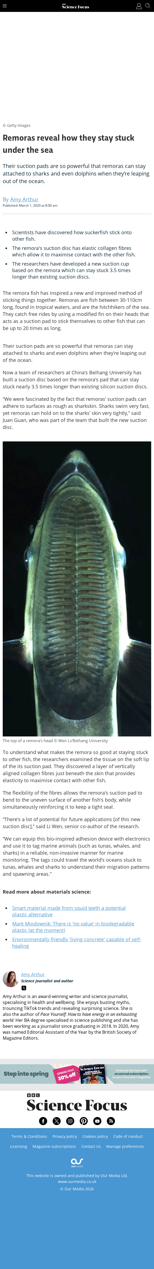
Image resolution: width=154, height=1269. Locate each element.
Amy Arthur (33, 974)
